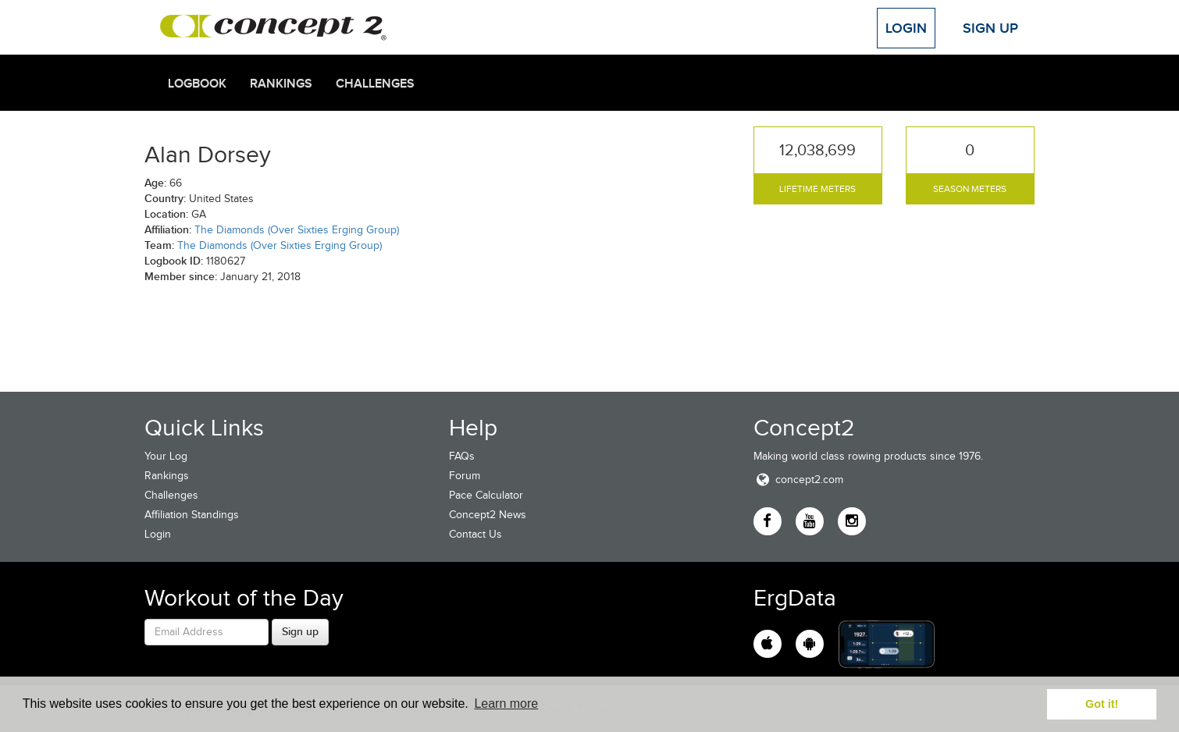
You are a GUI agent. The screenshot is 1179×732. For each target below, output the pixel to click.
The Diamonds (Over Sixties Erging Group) (296, 230)
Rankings (281, 83)
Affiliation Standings (191, 515)
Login (906, 28)
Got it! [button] (1101, 704)
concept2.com (798, 479)
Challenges (375, 83)
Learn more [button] (506, 703)
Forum (464, 475)
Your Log (165, 456)
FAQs (462, 456)
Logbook (197, 83)
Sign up (300, 631)
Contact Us (475, 534)
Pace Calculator (486, 495)
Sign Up (990, 28)
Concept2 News (487, 515)
